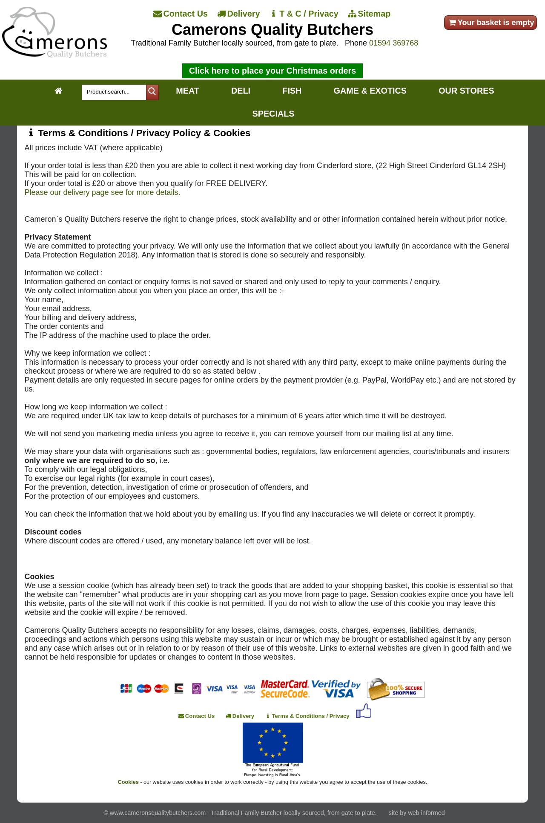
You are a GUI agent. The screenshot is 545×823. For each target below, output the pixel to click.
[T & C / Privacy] (304, 14)
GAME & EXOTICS (370, 90)
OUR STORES (466, 90)
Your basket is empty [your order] (490, 22)
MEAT (187, 90)
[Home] (54, 55)
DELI (240, 90)
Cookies (128, 782)
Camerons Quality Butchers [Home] (272, 29)
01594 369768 (393, 43)
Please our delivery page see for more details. (102, 192)
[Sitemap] (370, 14)
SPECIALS (273, 113)
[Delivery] (239, 14)
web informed (426, 812)
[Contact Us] (181, 14)
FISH (291, 90)
